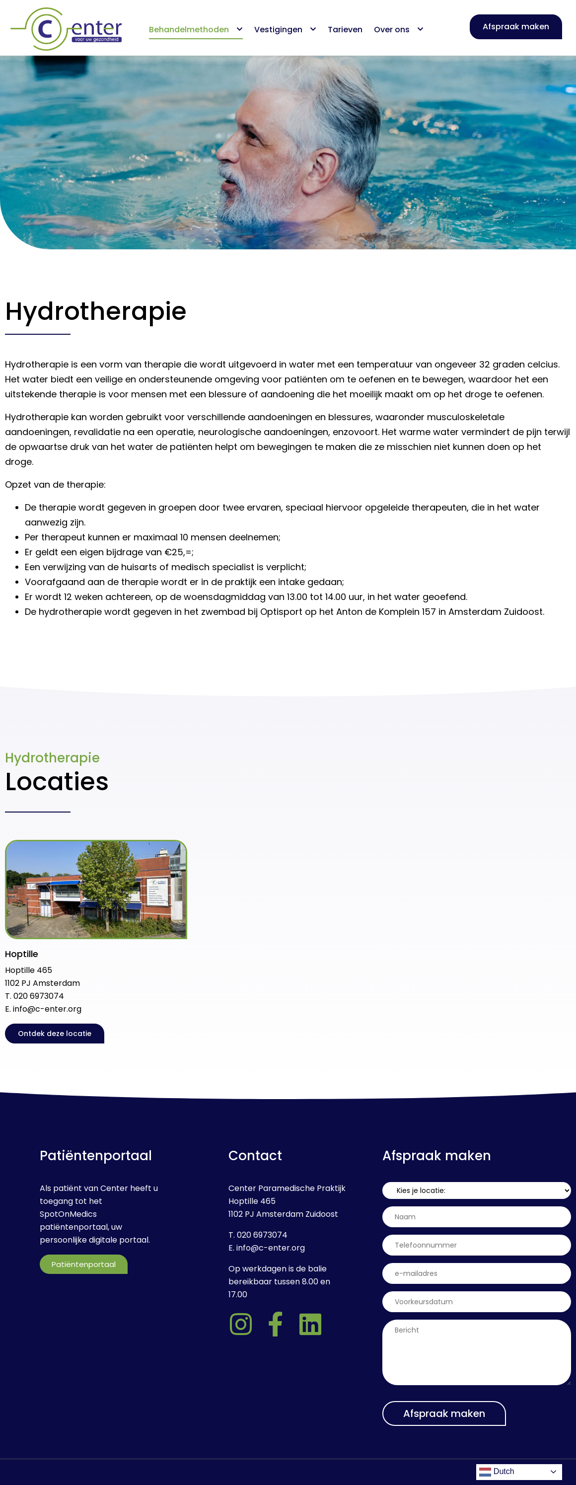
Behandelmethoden (196, 29)
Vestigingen (285, 29)
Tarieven (345, 29)
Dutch (496, 1472)
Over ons (399, 29)
